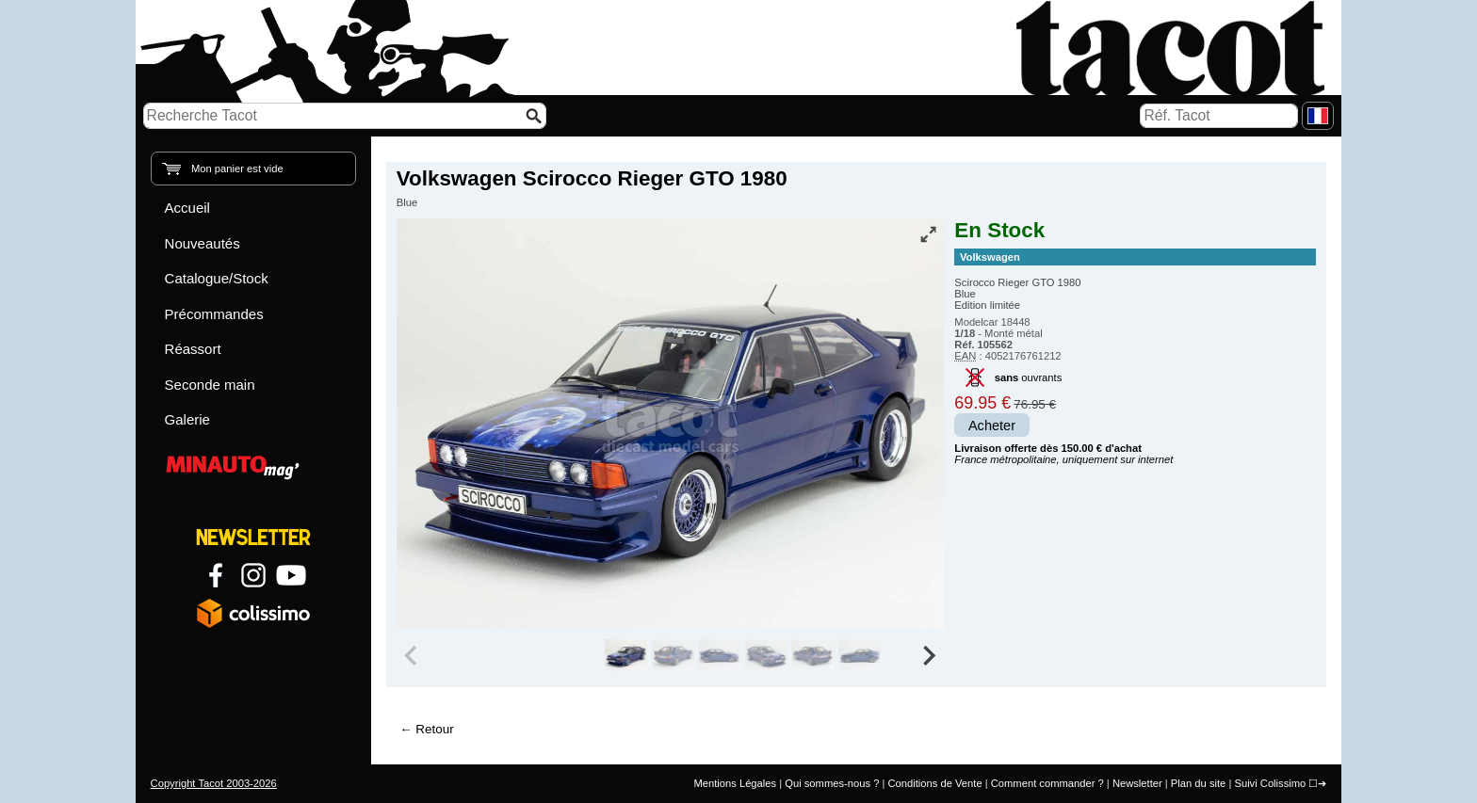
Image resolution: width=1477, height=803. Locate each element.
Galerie (187, 419)
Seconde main (210, 385)
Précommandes (214, 314)
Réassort (193, 349)
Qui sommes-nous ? (832, 783)
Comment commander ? (1047, 783)
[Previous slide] (413, 655)
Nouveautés (202, 243)
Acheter (991, 425)
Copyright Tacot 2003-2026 (214, 783)
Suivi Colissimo (1270, 783)
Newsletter (1137, 783)
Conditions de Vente (934, 783)
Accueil (187, 208)
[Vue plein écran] (927, 234)
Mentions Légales (734, 783)
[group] (626, 655)
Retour (434, 729)
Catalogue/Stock (216, 278)
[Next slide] (929, 655)
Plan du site (1198, 783)
